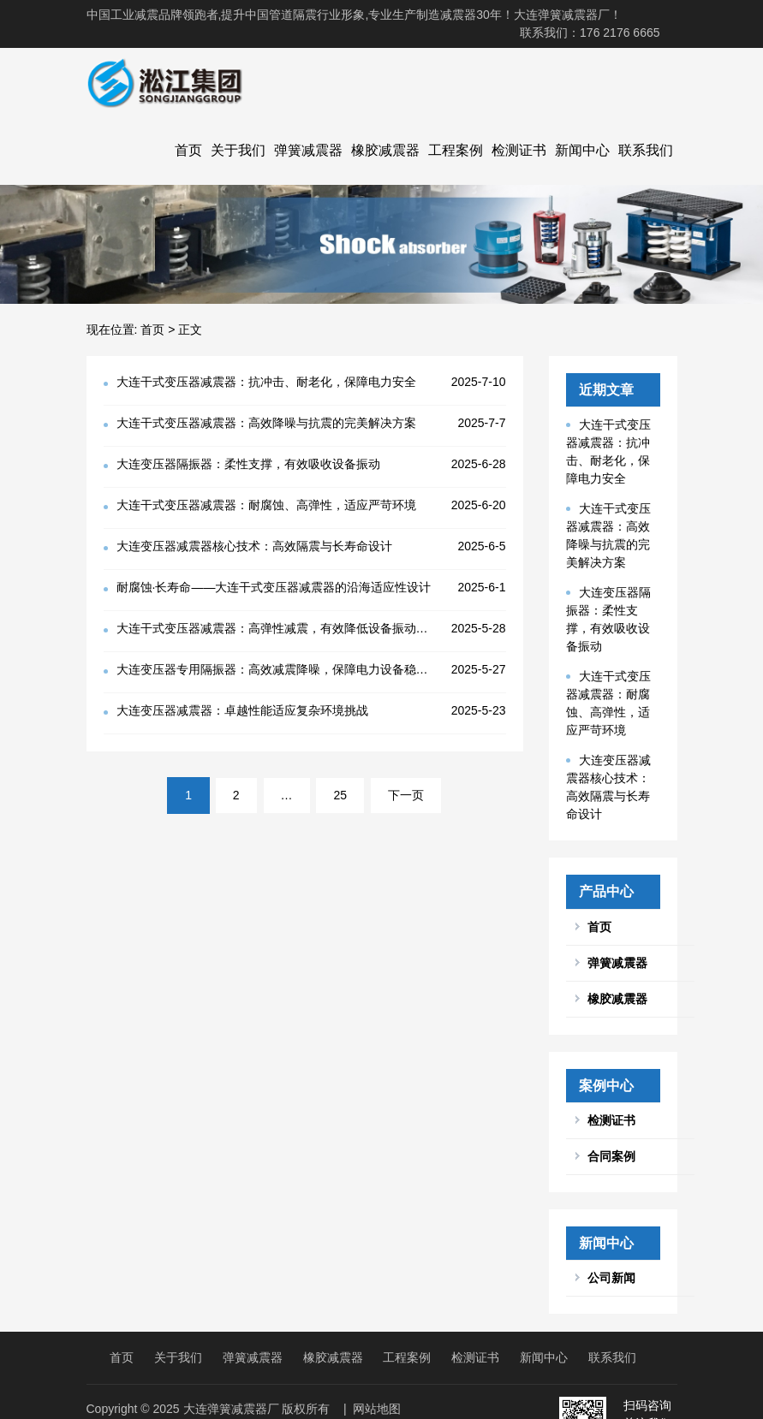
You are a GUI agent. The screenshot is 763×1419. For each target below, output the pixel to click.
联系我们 (645, 150)
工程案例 (455, 150)
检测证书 (519, 150)
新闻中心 (582, 150)
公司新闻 (611, 1278)
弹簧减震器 (308, 150)
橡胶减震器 (385, 150)
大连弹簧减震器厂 (231, 1409)
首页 (188, 150)
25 (340, 795)
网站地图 (377, 1409)
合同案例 (611, 1156)
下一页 (406, 795)
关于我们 (238, 150)
